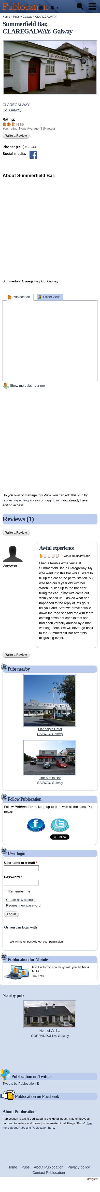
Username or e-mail (20, 863)
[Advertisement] (52, 227)
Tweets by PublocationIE (21, 1083)
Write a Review (16, 135)
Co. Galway (12, 110)
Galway (27, 16)
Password (13, 877)
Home (6, 16)
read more (38, 975)
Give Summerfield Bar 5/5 (22, 124)
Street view (51, 297)
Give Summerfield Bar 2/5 (9, 124)
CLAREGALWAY (45, 16)
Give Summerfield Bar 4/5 (18, 124)
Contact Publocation (48, 1173)
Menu (92, 6)
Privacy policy (79, 1167)
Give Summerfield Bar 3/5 (13, 124)
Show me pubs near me (27, 385)
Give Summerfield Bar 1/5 (5, 124)
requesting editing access (21, 500)
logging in (52, 500)
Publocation (21, 297)
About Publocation (48, 1167)
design (92, 1179)
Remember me (19, 891)
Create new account (21, 900)
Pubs (16, 16)
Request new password (23, 905)
